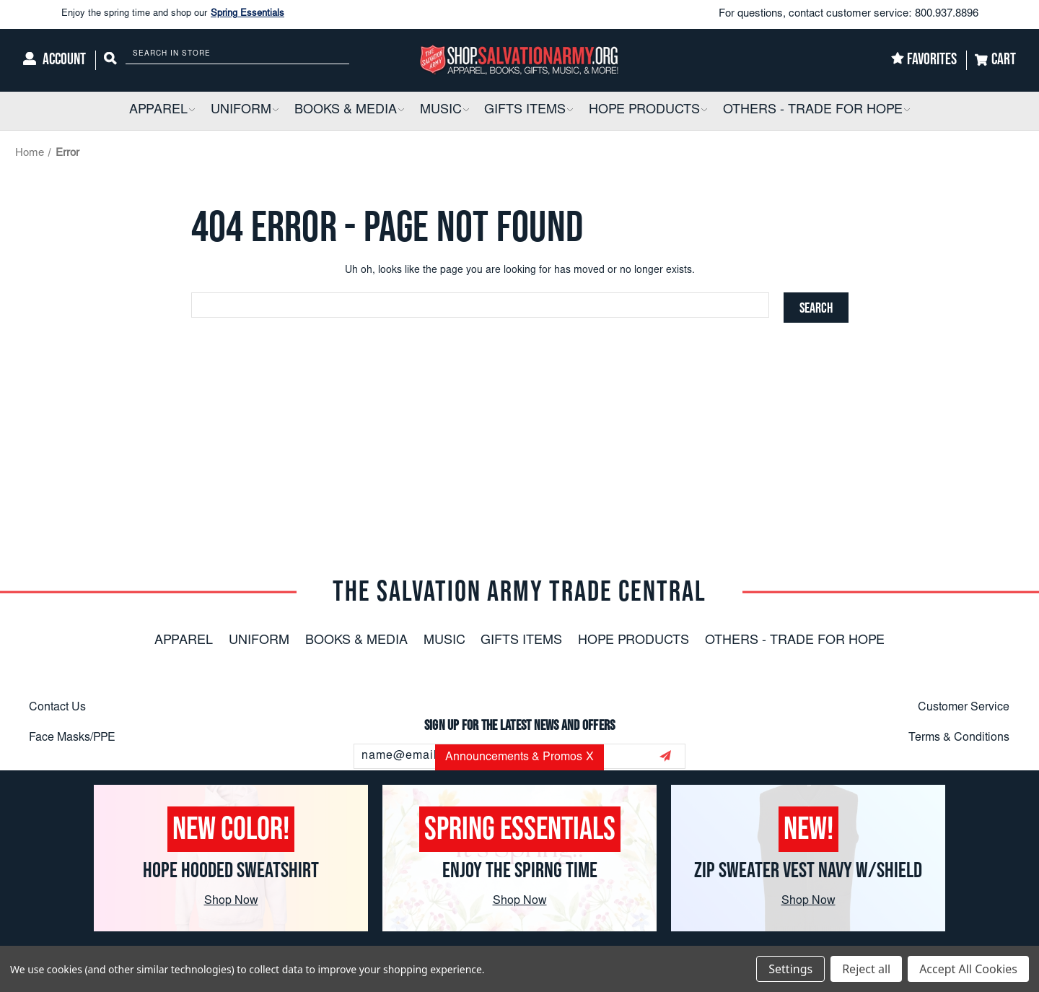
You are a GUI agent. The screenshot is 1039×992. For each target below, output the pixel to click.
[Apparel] (162, 111)
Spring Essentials (247, 14)
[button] (191, 111)
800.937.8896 (946, 14)
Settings (790, 969)
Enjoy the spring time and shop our (172, 14)
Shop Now (231, 901)
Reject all (866, 969)
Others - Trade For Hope (795, 641)
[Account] (54, 60)
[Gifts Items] (528, 111)
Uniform (259, 641)
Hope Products (633, 641)
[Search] (110, 60)
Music (444, 641)
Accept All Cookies (968, 969)
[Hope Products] (648, 111)
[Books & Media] (349, 111)
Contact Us (57, 707)
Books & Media (356, 641)
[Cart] (995, 60)
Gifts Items (521, 641)
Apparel (183, 641)
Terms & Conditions (958, 738)
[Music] (444, 111)
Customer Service (963, 707)
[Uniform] (244, 111)
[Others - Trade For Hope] (816, 111)
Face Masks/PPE (72, 738)
